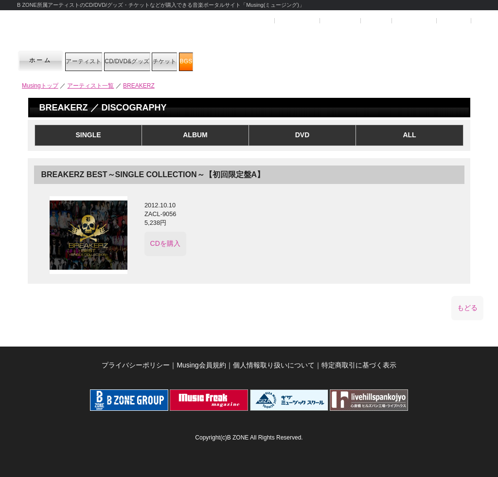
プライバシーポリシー (136, 361)
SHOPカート (413, 20)
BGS (297, 60)
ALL (409, 135)
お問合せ (453, 20)
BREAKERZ (139, 85)
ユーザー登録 (296, 20)
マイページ (339, 20)
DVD (302, 135)
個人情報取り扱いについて (274, 361)
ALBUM (195, 135)
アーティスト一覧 (90, 85)
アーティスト (99, 60)
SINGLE (88, 135)
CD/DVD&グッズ (177, 60)
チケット (248, 60)
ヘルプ (375, 20)
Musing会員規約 (201, 361)
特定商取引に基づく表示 (358, 361)
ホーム (41, 60)
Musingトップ (40, 85)
